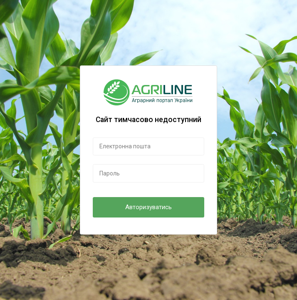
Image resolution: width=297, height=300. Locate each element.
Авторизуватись (148, 207)
